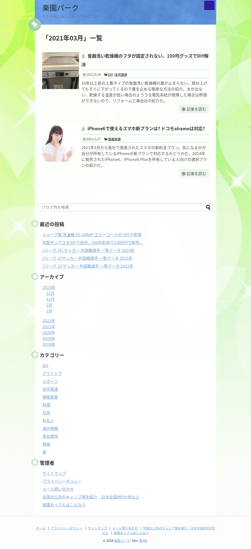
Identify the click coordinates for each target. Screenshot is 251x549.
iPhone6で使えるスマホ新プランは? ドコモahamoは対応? (146, 128)
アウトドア (52, 373)
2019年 (48, 338)
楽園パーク (60, 7)
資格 (46, 444)
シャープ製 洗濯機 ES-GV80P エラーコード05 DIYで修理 (91, 234)
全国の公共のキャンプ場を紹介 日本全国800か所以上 (90, 497)
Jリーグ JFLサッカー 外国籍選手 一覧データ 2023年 (88, 250)
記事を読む (196, 109)
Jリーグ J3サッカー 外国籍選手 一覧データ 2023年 (87, 258)
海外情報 (50, 428)
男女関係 (50, 436)
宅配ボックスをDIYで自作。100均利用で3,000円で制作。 (92, 242)
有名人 (48, 420)
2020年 (48, 332)
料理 (46, 405)
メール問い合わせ (58, 489)
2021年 (48, 326)
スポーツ (50, 381)
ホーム (41, 528)
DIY (110, 74)
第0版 (143, 540)
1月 (49, 311)
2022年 (48, 321)
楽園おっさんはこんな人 (64, 505)
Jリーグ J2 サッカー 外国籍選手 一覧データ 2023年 (87, 266)
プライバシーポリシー (62, 481)
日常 (46, 413)
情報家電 (114, 139)
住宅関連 (120, 74)
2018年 (48, 344)
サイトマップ (54, 473)
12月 (50, 293)
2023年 (48, 287)
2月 (49, 305)
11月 (50, 299)
